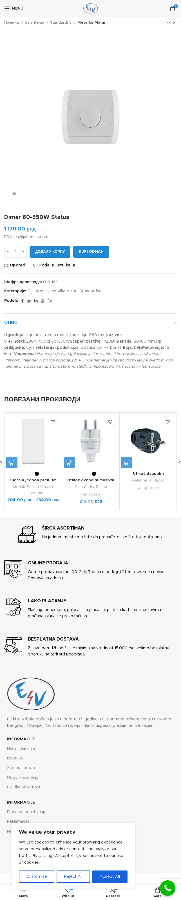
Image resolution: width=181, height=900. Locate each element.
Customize (36, 877)
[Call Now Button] (167, 888)
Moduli (19, 487)
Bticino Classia (40, 487)
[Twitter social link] (29, 301)
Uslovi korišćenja (22, 777)
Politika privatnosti (24, 787)
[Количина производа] (15, 252)
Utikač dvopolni (148, 474)
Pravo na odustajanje (26, 812)
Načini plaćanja (21, 748)
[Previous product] (163, 23)
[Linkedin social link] (36, 301)
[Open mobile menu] (13, 8)
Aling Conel (90, 494)
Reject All (73, 877)
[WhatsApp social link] (42, 301)
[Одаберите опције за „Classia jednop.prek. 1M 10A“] (11, 462)
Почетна (12, 22)
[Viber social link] (49, 301)
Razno (101, 487)
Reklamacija (18, 821)
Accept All (110, 877)
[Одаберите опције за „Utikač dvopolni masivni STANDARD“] (69, 462)
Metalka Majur (91, 22)
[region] (73, 856)
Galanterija (34, 22)
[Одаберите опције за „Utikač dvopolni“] (126, 462)
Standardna (61, 22)
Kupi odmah (91, 252)
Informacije (21, 739)
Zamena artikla (21, 768)
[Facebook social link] (22, 301)
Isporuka (15, 758)
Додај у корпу (50, 252)
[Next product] (174, 23)
